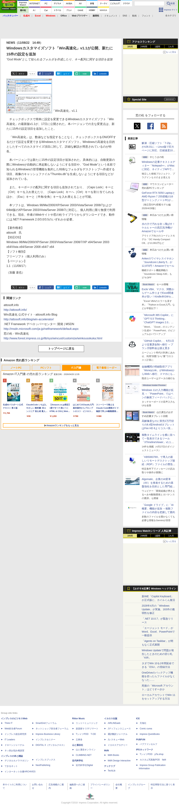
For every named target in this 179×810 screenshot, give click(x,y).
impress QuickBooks (150, 734)
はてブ (66, 74)
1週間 (157, 46)
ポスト (22, 74)
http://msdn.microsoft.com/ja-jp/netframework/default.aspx (41, 328)
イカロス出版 (110, 718)
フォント (146, 15)
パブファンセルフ (148, 744)
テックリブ (109, 766)
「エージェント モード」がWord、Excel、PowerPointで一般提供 (158, 632)
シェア (48, 74)
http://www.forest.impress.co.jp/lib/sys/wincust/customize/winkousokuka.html (53, 338)
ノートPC (16, 367)
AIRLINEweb (114, 723)
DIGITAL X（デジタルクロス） (51, 745)
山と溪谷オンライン (86, 749)
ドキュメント (110, 15)
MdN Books (113, 755)
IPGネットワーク (144, 749)
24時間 (143, 46)
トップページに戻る (61, 348)
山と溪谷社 (77, 745)
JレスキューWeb (116, 739)
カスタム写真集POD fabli (153, 759)
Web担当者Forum (13, 728)
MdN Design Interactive (119, 760)
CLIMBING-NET (84, 755)
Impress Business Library (48, 734)
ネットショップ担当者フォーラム (52, 728)
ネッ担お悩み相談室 (14, 750)
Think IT (8, 723)
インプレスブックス (45, 759)
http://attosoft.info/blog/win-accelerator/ (29, 319)
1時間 (130, 46)
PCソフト (46, 367)
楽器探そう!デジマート (87, 728)
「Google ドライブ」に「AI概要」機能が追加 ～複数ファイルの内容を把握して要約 (158, 508)
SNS (125, 15)
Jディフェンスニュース (119, 728)
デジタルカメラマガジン (17, 760)
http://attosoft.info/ (15, 309)
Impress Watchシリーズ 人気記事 (151, 530)
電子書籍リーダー (106, 367)
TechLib (111, 770)
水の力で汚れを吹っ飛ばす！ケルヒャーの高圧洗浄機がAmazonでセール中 (158, 227)
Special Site (139, 99)
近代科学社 (77, 760)
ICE (138, 718)
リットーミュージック (87, 723)
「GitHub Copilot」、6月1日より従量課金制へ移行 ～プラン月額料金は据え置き (158, 344)
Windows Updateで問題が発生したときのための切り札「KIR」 (158, 654)
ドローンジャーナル (14, 745)
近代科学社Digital (84, 765)
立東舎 (79, 739)
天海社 (143, 723)
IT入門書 (76, 367)
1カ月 (171, 46)
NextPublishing (43, 765)
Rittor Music (78, 718)
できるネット (11, 766)
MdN (106, 750)
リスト (32, 74)
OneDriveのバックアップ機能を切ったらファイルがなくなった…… (158, 676)
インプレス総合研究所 (15, 734)
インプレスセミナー (45, 739)
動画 (134, 15)
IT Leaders (10, 739)
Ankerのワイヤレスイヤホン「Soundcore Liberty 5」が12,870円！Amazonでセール (158, 262)
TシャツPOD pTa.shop (151, 754)
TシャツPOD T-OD (86, 734)
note (85, 74)
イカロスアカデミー (117, 745)
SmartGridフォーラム (46, 723)
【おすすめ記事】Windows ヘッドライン (154, 588)
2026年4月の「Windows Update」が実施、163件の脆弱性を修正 (158, 609)
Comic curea (146, 728)
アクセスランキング (143, 41)
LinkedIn (103, 74)
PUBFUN (140, 739)
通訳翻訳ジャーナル (117, 734)
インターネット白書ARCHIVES (20, 771)
